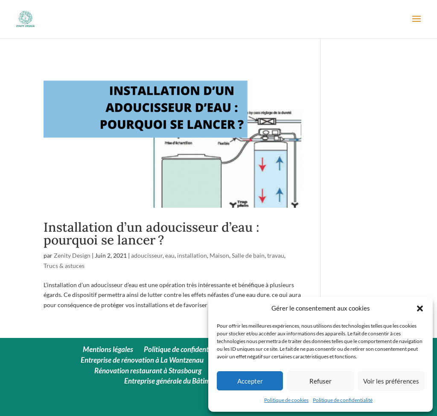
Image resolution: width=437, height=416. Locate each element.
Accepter (250, 381)
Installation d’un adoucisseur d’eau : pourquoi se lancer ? (151, 233)
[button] (420, 308)
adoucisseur (147, 255)
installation (192, 255)
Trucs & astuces (64, 265)
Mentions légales (108, 349)
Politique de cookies (286, 400)
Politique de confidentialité (343, 400)
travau (275, 255)
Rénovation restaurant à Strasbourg (147, 370)
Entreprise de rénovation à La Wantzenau (142, 359)
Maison (219, 255)
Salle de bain (248, 255)
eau (170, 255)
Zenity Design (72, 255)
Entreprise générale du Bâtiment (172, 380)
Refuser (320, 381)
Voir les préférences (391, 381)
